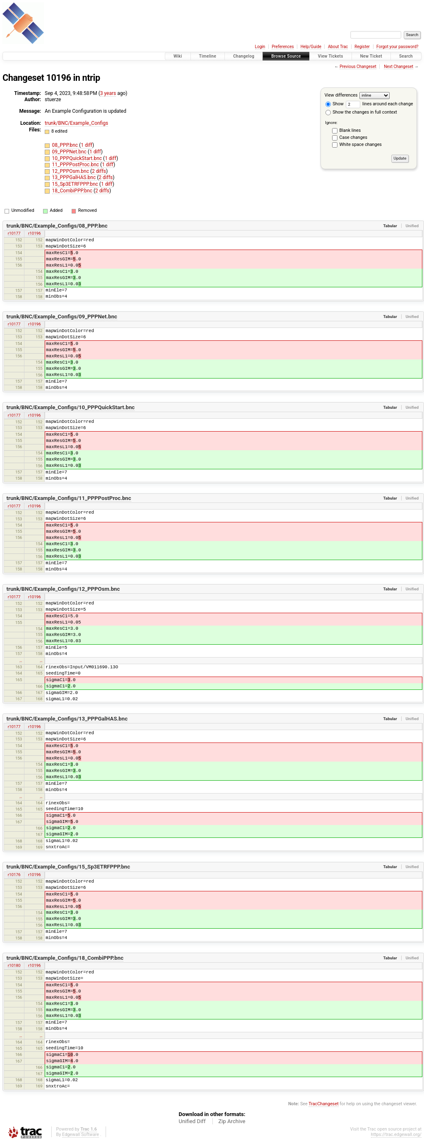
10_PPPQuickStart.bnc (77, 158)
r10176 (14, 874)
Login (260, 46)
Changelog (243, 56)
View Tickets (330, 56)
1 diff (86, 145)
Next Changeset (398, 66)
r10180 (14, 965)
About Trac (338, 46)
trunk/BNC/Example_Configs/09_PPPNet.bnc (62, 316)
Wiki (177, 56)
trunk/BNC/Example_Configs (76, 123)
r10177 (14, 233)
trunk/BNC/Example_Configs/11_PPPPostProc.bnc (69, 498)
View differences (341, 95)
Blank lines (350, 130)
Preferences (283, 46)
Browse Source (286, 56)
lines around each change (379, 104)
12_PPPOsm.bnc (71, 171)
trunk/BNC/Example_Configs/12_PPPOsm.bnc (63, 589)
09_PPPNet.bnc (70, 152)
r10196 (34, 233)
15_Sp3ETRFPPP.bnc (75, 184)
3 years (108, 93)
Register (362, 46)
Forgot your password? (397, 46)
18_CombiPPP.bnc (73, 191)
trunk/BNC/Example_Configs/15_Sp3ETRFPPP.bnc (68, 867)
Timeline (208, 56)
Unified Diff (191, 1121)
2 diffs (99, 171)
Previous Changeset (358, 66)
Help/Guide (311, 46)
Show (334, 104)
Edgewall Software (80, 1134)
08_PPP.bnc (66, 145)
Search (406, 56)
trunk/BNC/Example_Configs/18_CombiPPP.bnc (65, 958)
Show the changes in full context (361, 112)
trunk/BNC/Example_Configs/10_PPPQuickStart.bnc (71, 407)
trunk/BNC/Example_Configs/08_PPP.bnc (57, 226)
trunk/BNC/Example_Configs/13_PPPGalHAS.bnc (67, 719)
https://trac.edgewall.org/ (396, 1134)
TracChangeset (323, 1104)
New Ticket (371, 56)
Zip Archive (231, 1121)
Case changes (354, 137)
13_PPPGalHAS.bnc (74, 177)
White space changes (361, 144)
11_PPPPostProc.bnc (76, 164)
